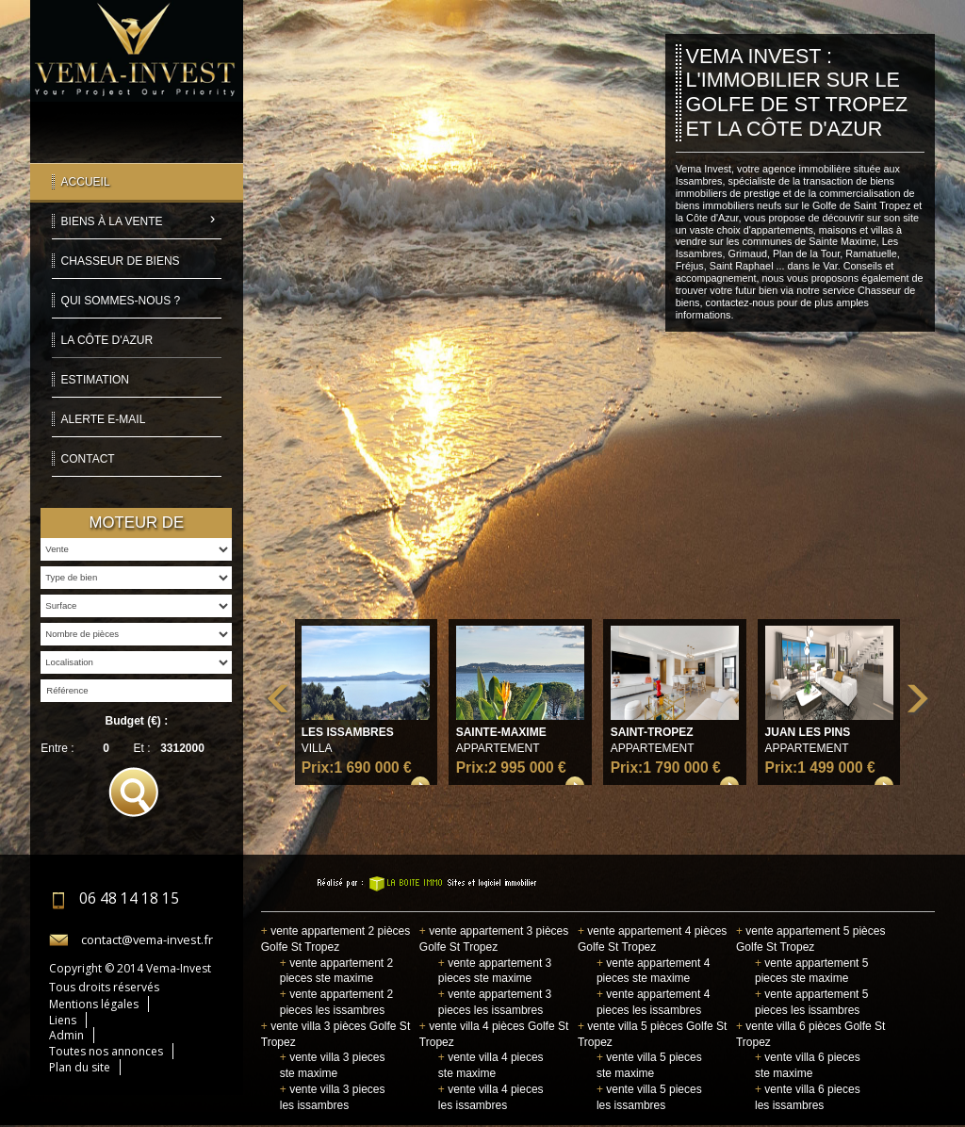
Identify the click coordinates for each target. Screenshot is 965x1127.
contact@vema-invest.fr (147, 939)
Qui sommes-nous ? (121, 300)
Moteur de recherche (137, 526)
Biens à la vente (112, 221)
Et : (142, 748)
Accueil (85, 181)
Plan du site (79, 1067)
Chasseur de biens (120, 261)
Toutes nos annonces (106, 1051)
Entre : (57, 748)
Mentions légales (94, 1004)
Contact (88, 459)
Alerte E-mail (103, 419)
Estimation (95, 379)
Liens (62, 1020)
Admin (66, 1035)
